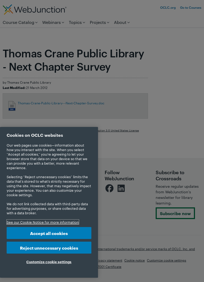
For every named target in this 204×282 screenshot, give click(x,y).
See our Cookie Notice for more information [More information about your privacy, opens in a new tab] (43, 222)
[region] (49, 202)
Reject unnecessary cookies (49, 248)
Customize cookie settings (48, 261)
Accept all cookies (49, 233)
